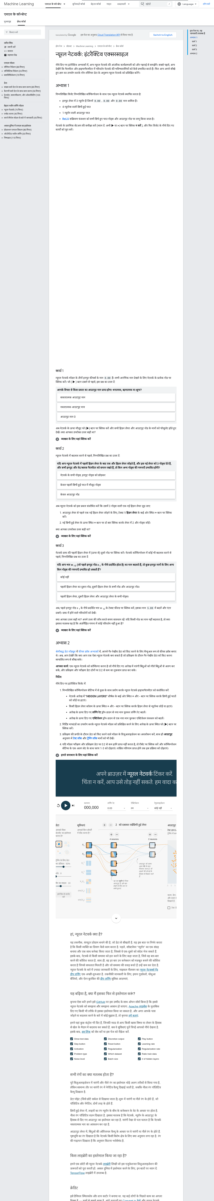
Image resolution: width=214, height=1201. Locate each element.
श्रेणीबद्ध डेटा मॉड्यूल (66, 570)
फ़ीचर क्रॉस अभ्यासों (88, 570)
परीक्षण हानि (73, 1183)
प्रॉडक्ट (69, 46)
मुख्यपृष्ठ (7, 21)
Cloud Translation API (108, 35)
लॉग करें (206, 4)
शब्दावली (121, 4)
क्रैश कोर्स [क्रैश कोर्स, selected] (21, 21)
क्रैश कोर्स (119, 46)
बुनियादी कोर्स (78, 4)
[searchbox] (22, 32)
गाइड (109, 4)
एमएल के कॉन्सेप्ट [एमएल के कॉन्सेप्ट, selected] (53, 4)
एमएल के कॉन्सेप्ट (15, 14)
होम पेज (59, 46)
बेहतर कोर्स (96, 4)
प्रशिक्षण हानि (74, 1189)
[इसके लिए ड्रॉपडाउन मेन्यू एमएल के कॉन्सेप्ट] (65, 4)
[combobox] (156, 4)
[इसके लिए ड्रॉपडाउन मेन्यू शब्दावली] (130, 4)
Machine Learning (19, 4)
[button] (22, 67)
